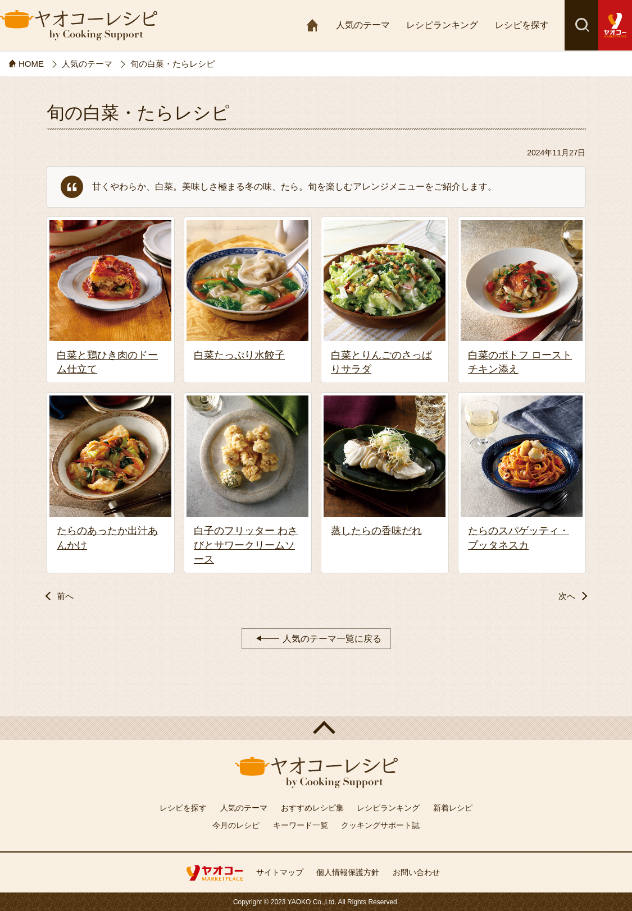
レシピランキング (442, 25)
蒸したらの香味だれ (376, 530)
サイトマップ (279, 872)
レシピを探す (522, 25)
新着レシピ (452, 807)
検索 (581, 25)
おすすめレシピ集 (312, 807)
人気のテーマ (363, 25)
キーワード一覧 (300, 825)
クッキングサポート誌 (380, 825)
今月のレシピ (236, 825)
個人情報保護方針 (347, 872)
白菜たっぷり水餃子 (239, 355)
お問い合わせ (416, 872)
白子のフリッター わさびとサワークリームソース (246, 544)
